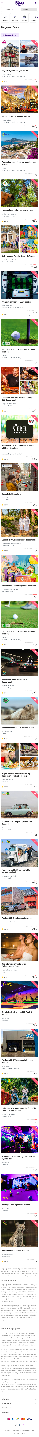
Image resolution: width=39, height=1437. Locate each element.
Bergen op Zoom (10, 35)
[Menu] (2, 3)
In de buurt (15, 17)
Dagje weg (24, 17)
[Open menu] (18, 35)
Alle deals (5, 17)
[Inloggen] (36, 3)
